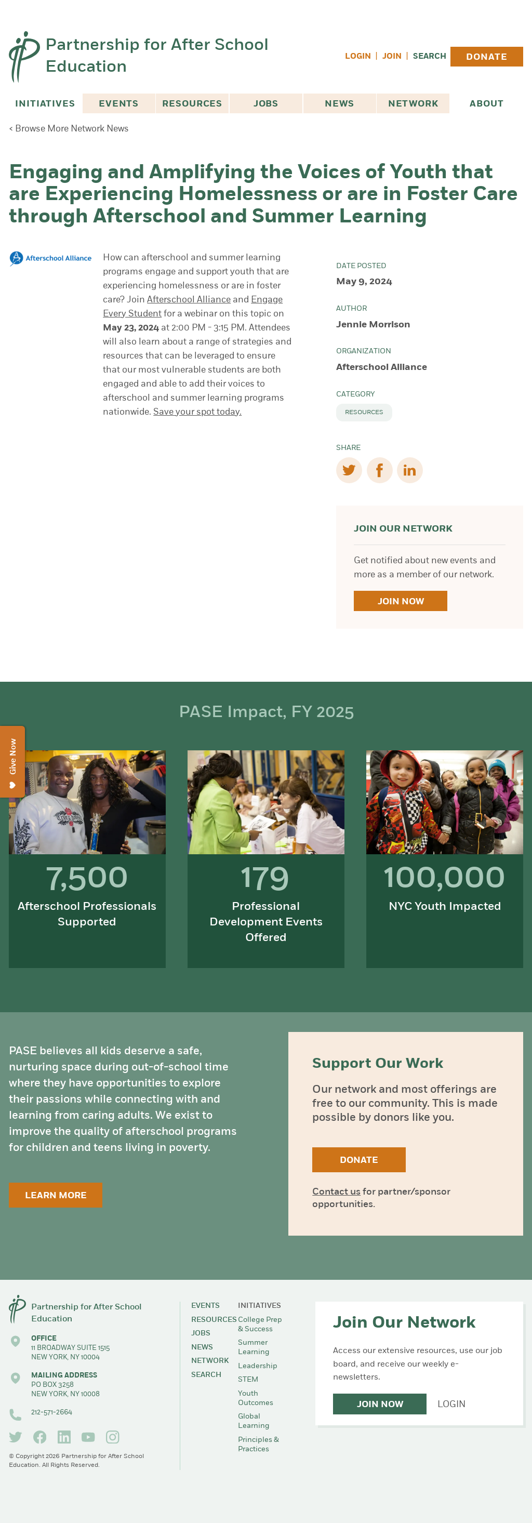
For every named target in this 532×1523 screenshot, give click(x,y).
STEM (248, 1380)
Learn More (56, 1195)
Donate (486, 57)
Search (429, 57)
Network (413, 104)
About (486, 104)
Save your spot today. (197, 412)
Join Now (401, 602)
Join (392, 57)
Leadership (257, 1366)
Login (358, 57)
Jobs (266, 104)
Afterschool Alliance (189, 300)
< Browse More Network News (69, 129)
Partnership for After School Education (157, 56)
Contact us (336, 1192)
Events (119, 104)
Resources (192, 104)
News (339, 104)
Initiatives (45, 104)
